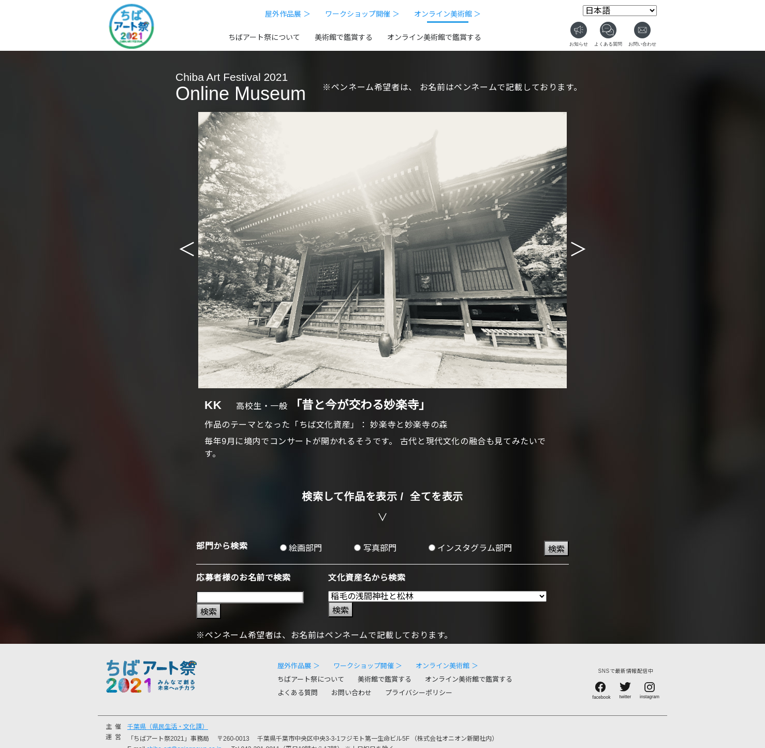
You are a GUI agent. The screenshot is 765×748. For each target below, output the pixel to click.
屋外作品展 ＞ (288, 14)
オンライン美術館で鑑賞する (434, 37)
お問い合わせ (351, 693)
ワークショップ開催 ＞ (362, 14)
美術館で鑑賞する (344, 37)
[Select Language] (620, 10)
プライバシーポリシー (418, 693)
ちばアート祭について (264, 37)
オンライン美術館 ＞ (447, 14)
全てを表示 (436, 496)
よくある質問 (297, 693)
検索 (556, 549)
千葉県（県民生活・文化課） (167, 726)
